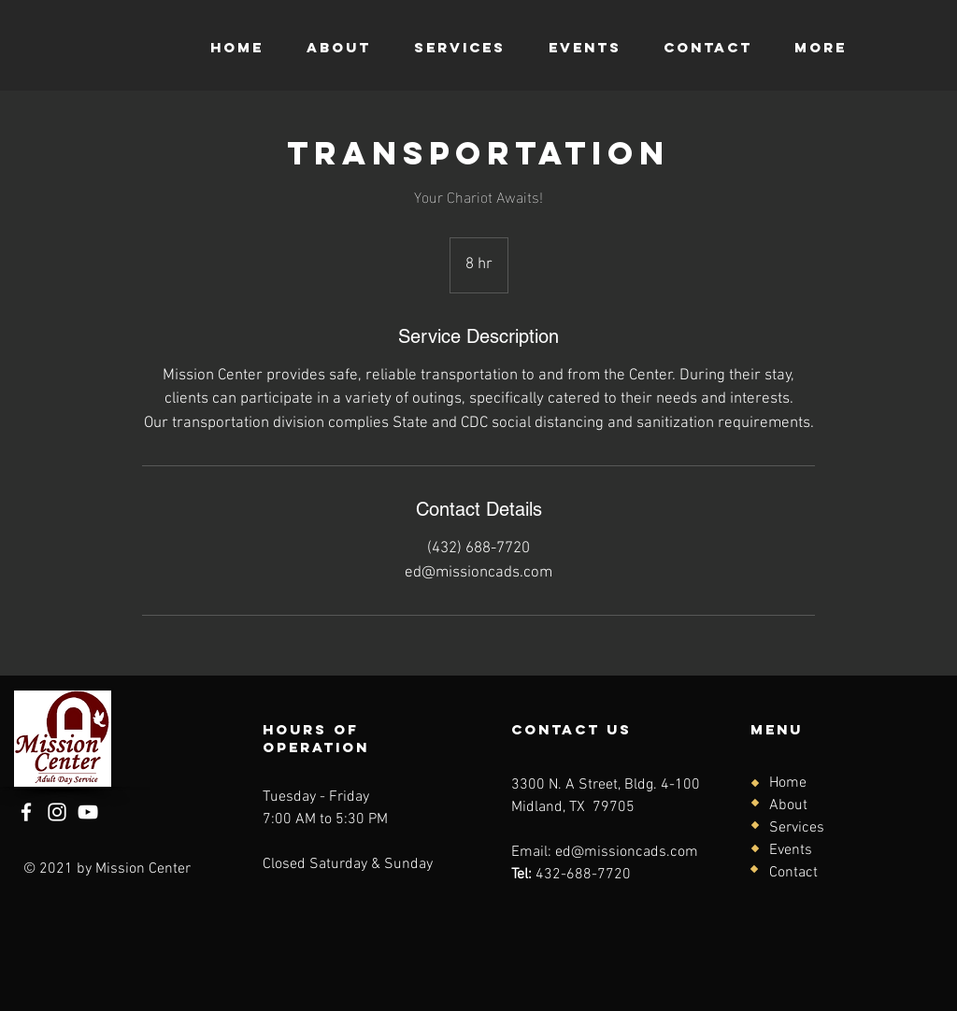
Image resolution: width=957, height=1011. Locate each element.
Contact (793, 872)
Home (788, 783)
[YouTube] (88, 812)
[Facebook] (26, 812)
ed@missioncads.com (626, 852)
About (788, 805)
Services (796, 828)
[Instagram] (57, 812)
